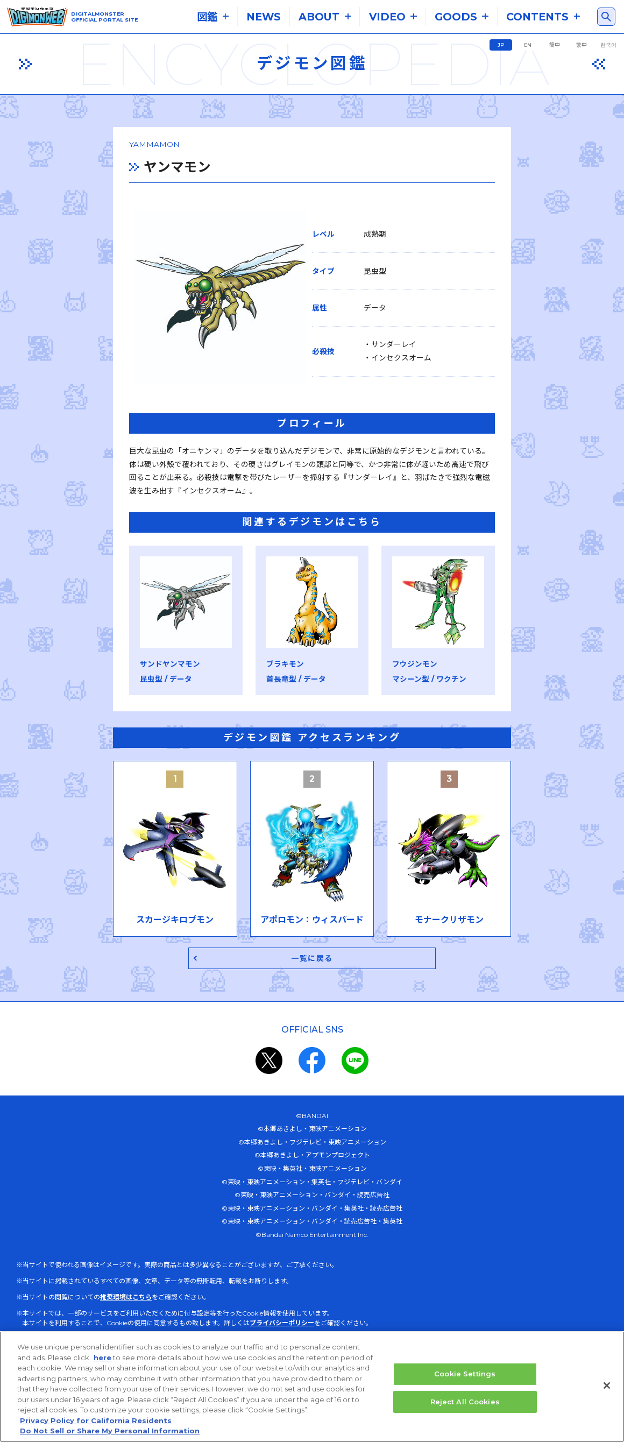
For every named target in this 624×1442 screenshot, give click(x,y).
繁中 (581, 45)
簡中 (554, 45)
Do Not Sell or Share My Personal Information (110, 1431)
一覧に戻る (312, 993)
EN (527, 45)
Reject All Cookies (465, 1401)
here (102, 1357)
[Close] (607, 1386)
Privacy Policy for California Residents (96, 1420)
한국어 (608, 45)
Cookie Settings (464, 1374)
